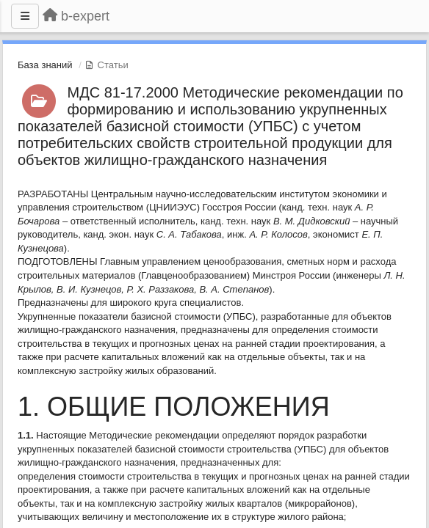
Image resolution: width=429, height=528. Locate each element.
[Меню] (25, 16)
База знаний (45, 64)
